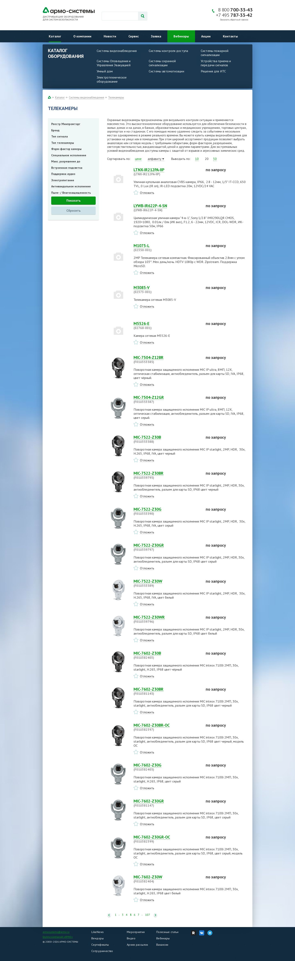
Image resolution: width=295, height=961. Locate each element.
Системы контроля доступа (168, 51)
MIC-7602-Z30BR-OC (167, 727)
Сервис (133, 36)
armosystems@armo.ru (56, 931)
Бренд (55, 130)
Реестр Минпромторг (65, 124)
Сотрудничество (102, 951)
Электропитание (62, 180)
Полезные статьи (167, 932)
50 (215, 159)
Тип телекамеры (62, 143)
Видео (131, 938)
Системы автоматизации (166, 71)
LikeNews (97, 932)
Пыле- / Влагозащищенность (71, 192)
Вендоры (97, 938)
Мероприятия (136, 932)
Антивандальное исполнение (71, 186)
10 (197, 159)
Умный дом (105, 71)
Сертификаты (100, 944)
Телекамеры (116, 97)
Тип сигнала (59, 136)
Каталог (55, 36)
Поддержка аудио (63, 174)
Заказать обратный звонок (234, 19)
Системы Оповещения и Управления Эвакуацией (114, 63)
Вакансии (162, 944)
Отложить (147, 193)
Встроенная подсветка (66, 168)
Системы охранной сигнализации (162, 63)
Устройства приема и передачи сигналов (216, 63)
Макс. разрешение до (65, 161)
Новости (110, 36)
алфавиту (154, 159)
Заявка (156, 36)
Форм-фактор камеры (66, 149)
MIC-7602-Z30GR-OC (167, 839)
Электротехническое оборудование (112, 79)
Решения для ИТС (213, 71)
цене (138, 159)
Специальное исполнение (68, 155)
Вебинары (181, 36)
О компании (82, 36)
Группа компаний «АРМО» (58, 936)
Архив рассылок (137, 944)
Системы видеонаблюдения (117, 51)
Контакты (230, 36)
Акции (206, 36)
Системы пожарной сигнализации (214, 53)
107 (147, 915)
